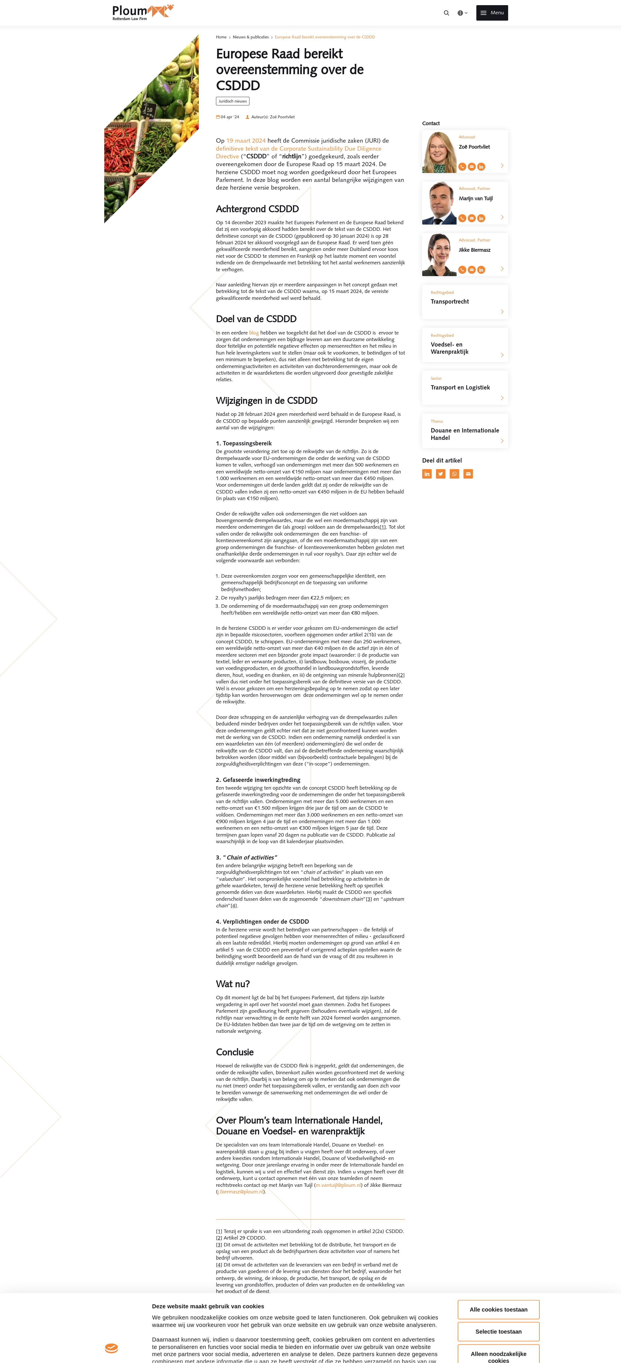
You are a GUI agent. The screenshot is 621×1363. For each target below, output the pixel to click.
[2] (401, 675)
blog (254, 333)
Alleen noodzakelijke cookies (498, 1172)
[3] (369, 899)
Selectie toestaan (498, 1147)
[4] (234, 905)
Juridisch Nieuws (233, 101)
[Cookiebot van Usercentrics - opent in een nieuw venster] (112, 1229)
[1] (383, 527)
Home (221, 37)
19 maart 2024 (246, 140)
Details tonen (170, 1229)
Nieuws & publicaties (251, 37)
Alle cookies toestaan (499, 1125)
